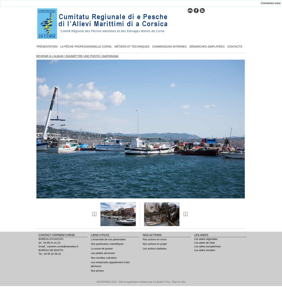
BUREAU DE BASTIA (51, 250)
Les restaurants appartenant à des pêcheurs (110, 264)
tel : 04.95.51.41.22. (50, 242)
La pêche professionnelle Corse (86, 46)
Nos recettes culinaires (104, 257)
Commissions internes (169, 46)
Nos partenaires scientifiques (107, 243)
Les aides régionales (206, 239)
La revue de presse (102, 248)
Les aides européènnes (207, 246)
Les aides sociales (204, 250)
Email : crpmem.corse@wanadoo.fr (58, 246)
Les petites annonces (103, 253)
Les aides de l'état (204, 242)
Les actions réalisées (154, 248)
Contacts (234, 46)
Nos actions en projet (155, 243)
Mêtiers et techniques (131, 46)
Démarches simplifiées (207, 46)
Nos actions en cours (154, 239)
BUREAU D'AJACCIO (51, 239)
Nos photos (97, 270)
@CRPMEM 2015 (107, 281)
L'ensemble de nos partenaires (108, 239)
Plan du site (178, 281)
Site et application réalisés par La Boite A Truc (145, 281)
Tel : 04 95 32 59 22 (50, 253)
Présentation (47, 46)
